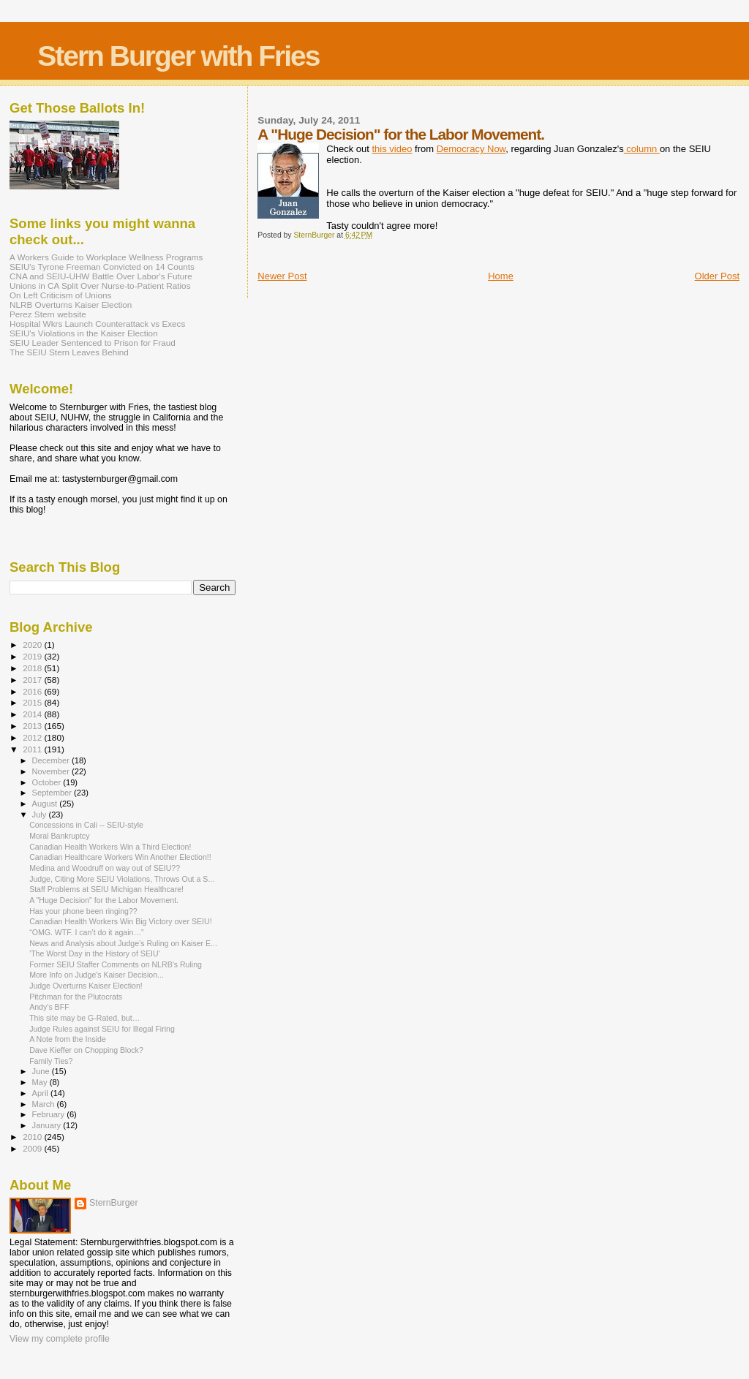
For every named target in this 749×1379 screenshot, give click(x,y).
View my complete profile (60, 1339)
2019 (33, 656)
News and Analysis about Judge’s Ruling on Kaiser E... (123, 943)
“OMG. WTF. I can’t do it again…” (86, 932)
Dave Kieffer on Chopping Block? (86, 1050)
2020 (33, 644)
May (41, 1082)
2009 (33, 1148)
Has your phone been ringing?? (83, 911)
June (42, 1071)
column (642, 148)
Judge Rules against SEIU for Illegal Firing (102, 1028)
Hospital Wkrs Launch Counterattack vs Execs (97, 323)
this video (392, 148)
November (52, 771)
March (44, 1104)
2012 (33, 737)
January (48, 1125)
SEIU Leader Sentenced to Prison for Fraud (93, 342)
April (41, 1093)
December (52, 760)
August (46, 803)
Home (500, 276)
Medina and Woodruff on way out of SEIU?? (104, 868)
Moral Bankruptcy (59, 835)
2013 (33, 725)
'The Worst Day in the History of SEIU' (94, 953)
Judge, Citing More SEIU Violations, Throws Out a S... (121, 878)
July (40, 814)
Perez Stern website (48, 314)
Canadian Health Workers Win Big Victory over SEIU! (120, 921)
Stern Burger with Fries (178, 56)
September (53, 792)
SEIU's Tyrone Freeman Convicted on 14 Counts (102, 266)
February (49, 1114)
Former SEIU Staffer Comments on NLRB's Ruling (115, 964)
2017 (33, 679)
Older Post (717, 276)
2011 (33, 749)
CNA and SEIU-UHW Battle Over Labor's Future (101, 276)
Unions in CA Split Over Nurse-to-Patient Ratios (100, 285)
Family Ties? (50, 1061)
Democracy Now (471, 148)
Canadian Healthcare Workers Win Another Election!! (120, 857)
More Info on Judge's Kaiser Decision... (96, 974)
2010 (33, 1136)
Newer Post (281, 276)
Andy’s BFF (49, 1006)
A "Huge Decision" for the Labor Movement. (103, 900)
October (48, 782)
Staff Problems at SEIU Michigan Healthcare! (106, 889)
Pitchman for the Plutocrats (75, 996)
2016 (33, 691)
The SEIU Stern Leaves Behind (69, 352)
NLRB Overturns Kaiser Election (71, 304)
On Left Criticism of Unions (60, 295)
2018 (33, 668)
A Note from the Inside (67, 1039)
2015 (33, 702)
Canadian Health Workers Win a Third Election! (110, 846)
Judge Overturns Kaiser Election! (86, 985)
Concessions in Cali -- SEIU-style (86, 824)
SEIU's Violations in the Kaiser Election (84, 333)
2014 (33, 714)
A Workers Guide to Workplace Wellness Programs (106, 257)
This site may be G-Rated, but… (84, 1017)
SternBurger (113, 1203)
